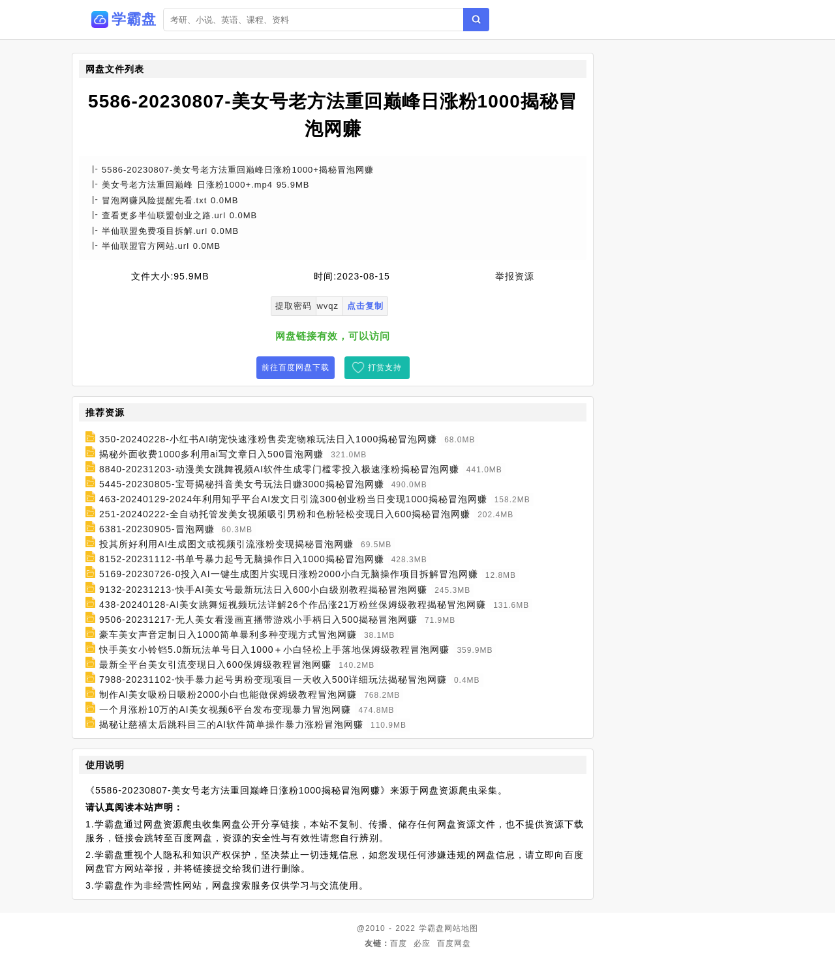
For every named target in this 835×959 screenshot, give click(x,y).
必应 (422, 943)
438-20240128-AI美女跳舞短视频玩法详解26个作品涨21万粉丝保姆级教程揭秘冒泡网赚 (292, 604)
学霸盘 (431, 928)
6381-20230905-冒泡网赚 (157, 529)
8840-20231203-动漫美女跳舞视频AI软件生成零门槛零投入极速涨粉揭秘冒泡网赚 (279, 469)
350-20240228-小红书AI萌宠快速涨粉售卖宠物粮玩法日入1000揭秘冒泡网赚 (268, 439)
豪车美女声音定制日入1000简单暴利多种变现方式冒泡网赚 (228, 634)
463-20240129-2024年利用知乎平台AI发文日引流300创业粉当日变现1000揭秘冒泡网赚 (293, 499)
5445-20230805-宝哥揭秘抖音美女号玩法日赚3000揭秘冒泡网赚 (241, 484)
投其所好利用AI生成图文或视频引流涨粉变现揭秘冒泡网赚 (226, 544)
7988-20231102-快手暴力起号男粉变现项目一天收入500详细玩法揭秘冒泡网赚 (273, 679)
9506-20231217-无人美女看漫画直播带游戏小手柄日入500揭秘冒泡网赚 (258, 619)
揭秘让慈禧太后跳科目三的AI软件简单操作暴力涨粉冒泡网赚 (231, 724)
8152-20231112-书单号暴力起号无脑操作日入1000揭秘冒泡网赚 (241, 559)
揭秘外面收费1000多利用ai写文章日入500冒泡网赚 (211, 454)
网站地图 (461, 928)
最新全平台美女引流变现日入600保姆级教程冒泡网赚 (215, 664)
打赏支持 (385, 367)
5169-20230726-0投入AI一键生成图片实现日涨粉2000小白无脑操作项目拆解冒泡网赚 (288, 574)
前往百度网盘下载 (295, 367)
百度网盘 (454, 943)
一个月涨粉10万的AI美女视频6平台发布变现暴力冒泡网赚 (225, 709)
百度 (398, 943)
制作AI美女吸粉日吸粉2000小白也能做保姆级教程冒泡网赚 (228, 694)
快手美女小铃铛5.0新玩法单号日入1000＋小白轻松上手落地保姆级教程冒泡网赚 (274, 649)
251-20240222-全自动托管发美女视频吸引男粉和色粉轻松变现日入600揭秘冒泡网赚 (284, 514)
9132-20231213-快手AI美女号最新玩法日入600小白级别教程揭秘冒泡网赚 (263, 589)
